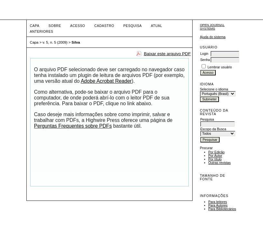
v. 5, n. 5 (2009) (55, 42)
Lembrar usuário (220, 67)
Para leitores (217, 202)
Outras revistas (219, 163)
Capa (35, 26)
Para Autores (218, 205)
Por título (215, 159)
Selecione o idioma (214, 89)
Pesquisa (132, 26)
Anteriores (41, 31)
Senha (205, 60)
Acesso (77, 26)
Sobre (55, 26)
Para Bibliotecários (222, 209)
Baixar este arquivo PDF (167, 53)
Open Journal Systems (212, 26)
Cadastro (104, 26)
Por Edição (216, 152)
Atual (156, 26)
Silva (76, 42)
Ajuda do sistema (213, 37)
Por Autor (215, 156)
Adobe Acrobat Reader (106, 81)
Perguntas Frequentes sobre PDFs (73, 126)
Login (204, 54)
